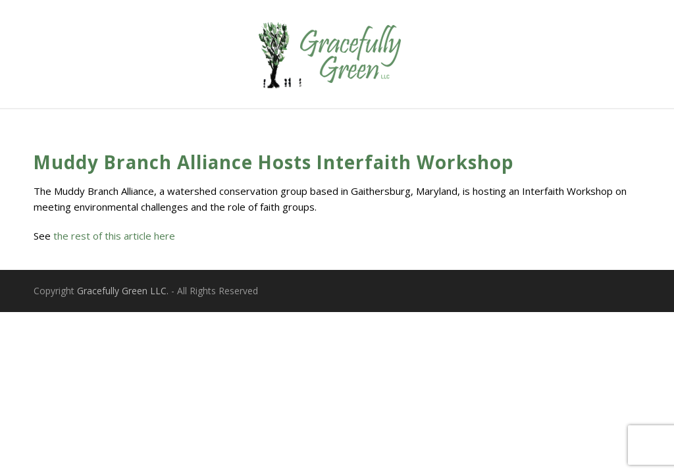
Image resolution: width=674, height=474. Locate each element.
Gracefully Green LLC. (122, 290)
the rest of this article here (114, 235)
